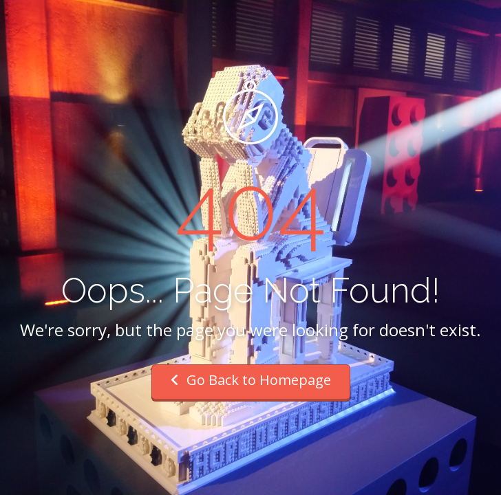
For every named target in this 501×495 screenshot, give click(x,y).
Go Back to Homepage (251, 380)
